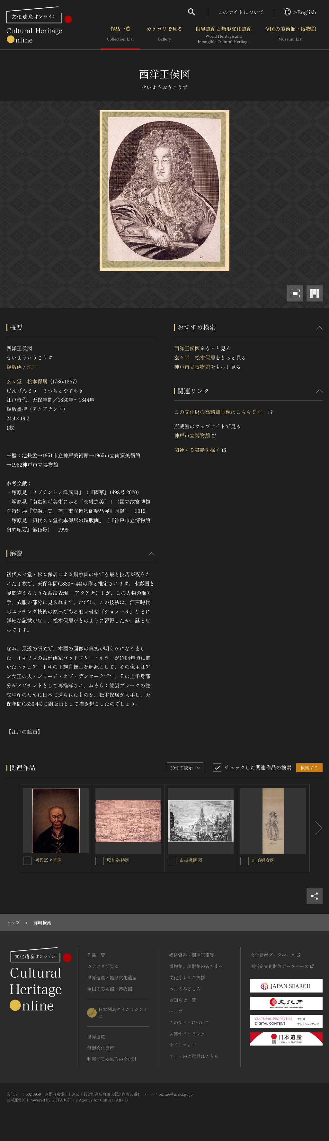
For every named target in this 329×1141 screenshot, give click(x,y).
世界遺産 (96, 1036)
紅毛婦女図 (263, 860)
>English (300, 12)
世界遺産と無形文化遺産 (223, 35)
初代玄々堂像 (48, 860)
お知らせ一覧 (182, 1000)
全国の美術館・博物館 (290, 35)
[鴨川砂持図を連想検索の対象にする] (99, 861)
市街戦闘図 (191, 860)
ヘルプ (175, 1011)
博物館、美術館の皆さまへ (196, 966)
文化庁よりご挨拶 (187, 977)
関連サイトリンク (187, 1033)
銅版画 (14, 367)
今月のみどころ (184, 988)
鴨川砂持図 (118, 860)
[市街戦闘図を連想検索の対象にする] (172, 861)
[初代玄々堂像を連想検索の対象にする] (27, 861)
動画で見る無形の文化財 (112, 1059)
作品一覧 (120, 35)
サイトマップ (182, 1045)
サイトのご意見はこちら (193, 1056)
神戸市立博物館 (192, 367)
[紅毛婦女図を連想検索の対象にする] (244, 861)
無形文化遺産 (100, 1048)
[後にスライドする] (316, 828)
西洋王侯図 (187, 348)
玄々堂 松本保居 (27, 381)
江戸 (32, 367)
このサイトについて (241, 12)
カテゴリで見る (164, 35)
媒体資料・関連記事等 (191, 955)
